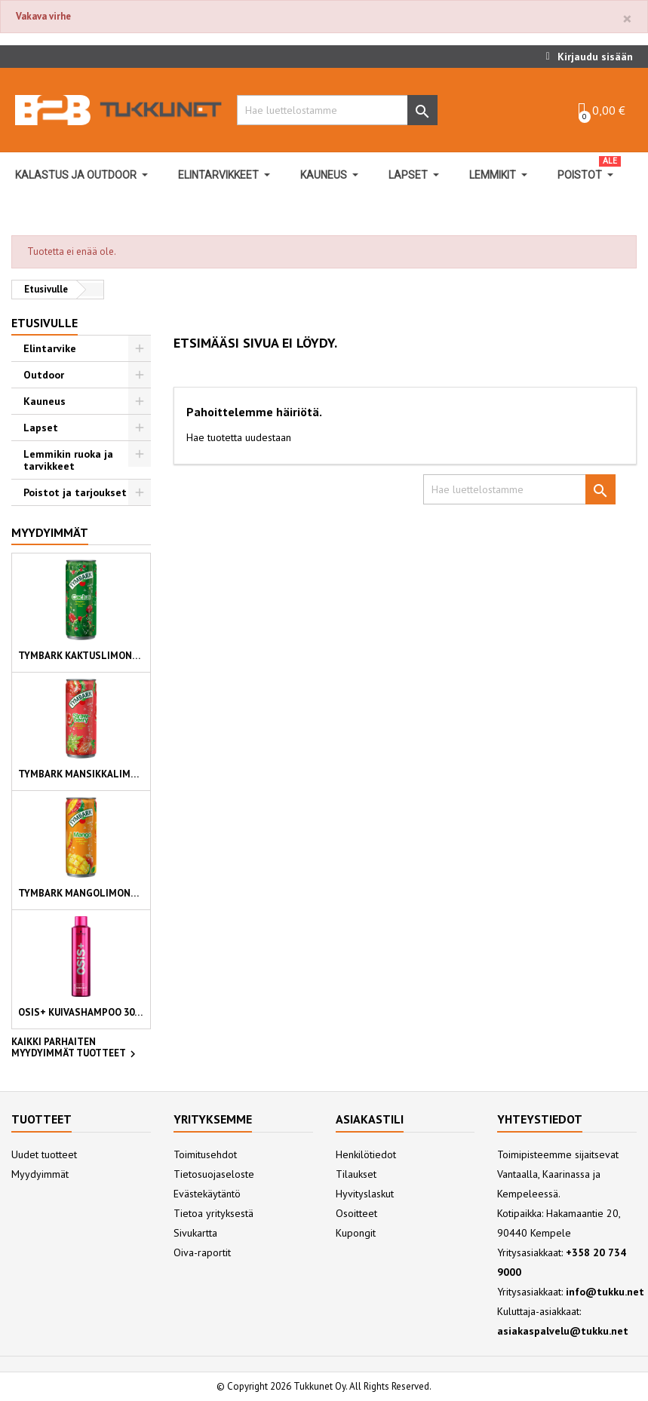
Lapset (40, 427)
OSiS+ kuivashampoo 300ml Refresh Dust (81, 1012)
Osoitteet (356, 1213)
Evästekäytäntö (207, 1193)
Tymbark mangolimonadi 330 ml (81, 893)
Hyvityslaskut (365, 1193)
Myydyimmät (49, 532)
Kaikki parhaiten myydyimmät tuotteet (75, 1049)
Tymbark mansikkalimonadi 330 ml (81, 774)
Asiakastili (370, 1119)
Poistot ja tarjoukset (75, 492)
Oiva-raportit (202, 1252)
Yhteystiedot (539, 1119)
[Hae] (333, 110)
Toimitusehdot (205, 1154)
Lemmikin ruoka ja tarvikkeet (68, 460)
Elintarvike (49, 348)
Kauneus (44, 401)
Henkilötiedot (366, 1154)
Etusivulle (44, 322)
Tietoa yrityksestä (213, 1213)
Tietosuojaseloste (214, 1174)
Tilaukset (356, 1174)
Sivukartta (195, 1233)
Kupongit (356, 1233)
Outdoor (43, 375)
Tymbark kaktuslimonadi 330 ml (81, 655)
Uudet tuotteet (44, 1154)
